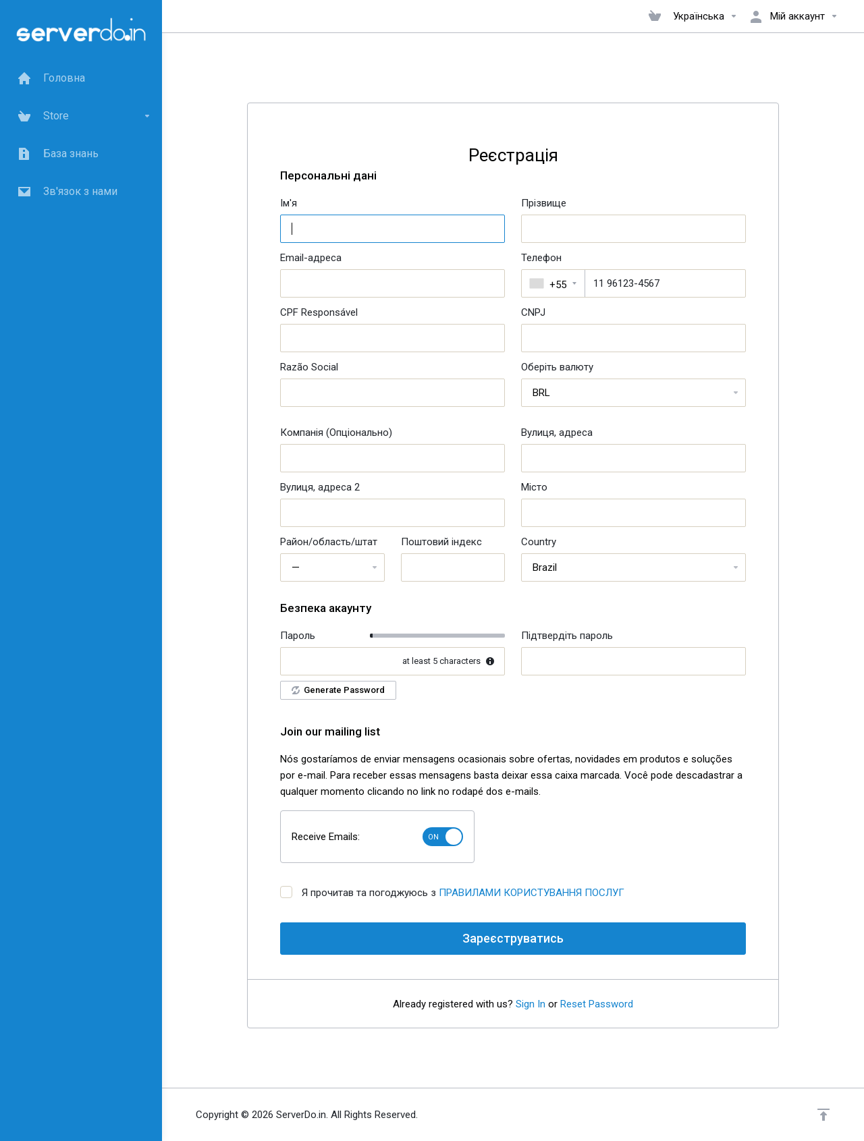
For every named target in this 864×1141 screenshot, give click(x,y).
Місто (534, 487)
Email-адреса (311, 258)
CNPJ (533, 312)
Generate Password (338, 690)
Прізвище (543, 203)
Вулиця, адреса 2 (320, 487)
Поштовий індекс (441, 542)
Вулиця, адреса (557, 432)
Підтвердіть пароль (567, 636)
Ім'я (288, 203)
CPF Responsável (319, 312)
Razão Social (309, 367)
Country (538, 542)
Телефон (541, 258)
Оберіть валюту (557, 367)
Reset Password (596, 1004)
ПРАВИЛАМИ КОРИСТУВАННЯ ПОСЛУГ (531, 893)
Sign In (530, 1004)
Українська (705, 16)
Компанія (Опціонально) (336, 432)
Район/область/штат (328, 542)
